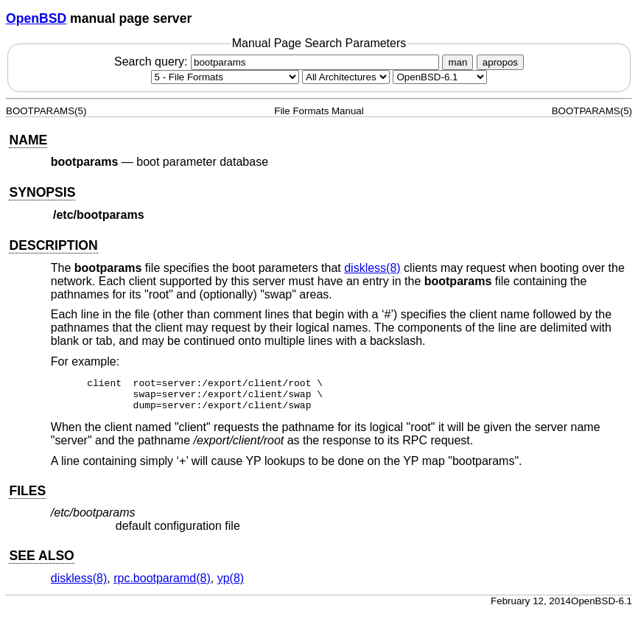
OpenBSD (36, 18)
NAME (28, 140)
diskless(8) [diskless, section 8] (372, 268)
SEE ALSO (41, 562)
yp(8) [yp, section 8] (230, 584)
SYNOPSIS (42, 192)
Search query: (278, 61)
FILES (27, 497)
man (457, 62)
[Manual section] (225, 77)
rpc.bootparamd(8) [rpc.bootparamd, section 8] (162, 584)
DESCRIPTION (53, 245)
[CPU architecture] (346, 77)
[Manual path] (440, 77)
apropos (500, 62)
